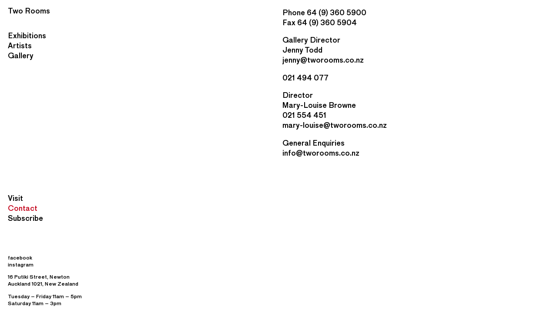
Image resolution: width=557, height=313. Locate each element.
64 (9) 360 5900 (336, 12)
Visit (15, 198)
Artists (20, 45)
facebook (20, 257)
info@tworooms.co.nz (320, 152)
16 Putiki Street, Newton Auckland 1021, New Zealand (43, 280)
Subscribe (25, 218)
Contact (22, 208)
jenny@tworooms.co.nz (323, 59)
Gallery (21, 55)
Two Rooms (29, 10)
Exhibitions (27, 35)
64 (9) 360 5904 (327, 22)
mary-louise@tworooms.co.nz (334, 125)
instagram (21, 264)
